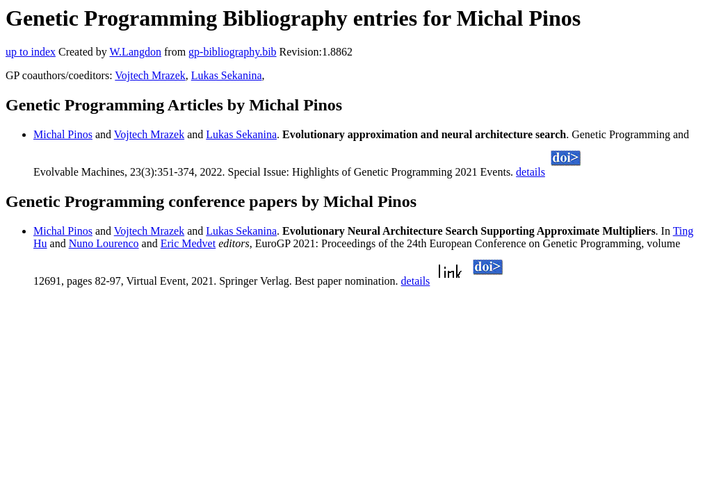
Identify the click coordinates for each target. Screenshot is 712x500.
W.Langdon (135, 52)
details (530, 172)
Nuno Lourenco (104, 243)
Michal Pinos (62, 134)
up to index (31, 52)
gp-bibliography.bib (232, 52)
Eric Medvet (188, 243)
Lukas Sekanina (226, 75)
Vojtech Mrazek (150, 75)
